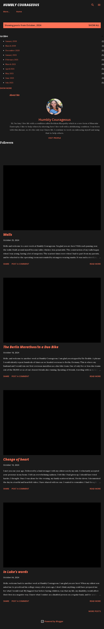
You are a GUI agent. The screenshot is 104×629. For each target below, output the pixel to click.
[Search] (92, 4)
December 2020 (12, 50)
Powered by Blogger (52, 621)
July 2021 (9, 82)
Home (7, 11)
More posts (95, 611)
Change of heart (16, 459)
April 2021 (9, 69)
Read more (95, 264)
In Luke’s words (15, 571)
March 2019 (10, 46)
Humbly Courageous (21, 5)
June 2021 (9, 78)
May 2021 (9, 73)
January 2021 (11, 55)
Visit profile (54, 138)
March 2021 (10, 64)
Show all (94, 25)
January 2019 (11, 41)
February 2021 (11, 59)
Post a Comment (20, 264)
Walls (7, 234)
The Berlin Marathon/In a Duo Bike (30, 347)
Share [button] (6, 264)
